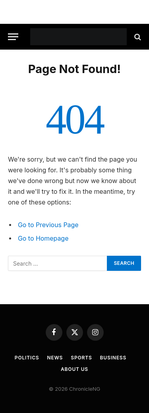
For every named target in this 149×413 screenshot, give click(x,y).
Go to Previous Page (48, 225)
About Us (74, 369)
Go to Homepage (43, 238)
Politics (27, 358)
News (55, 358)
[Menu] (13, 37)
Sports (81, 358)
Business (113, 358)
